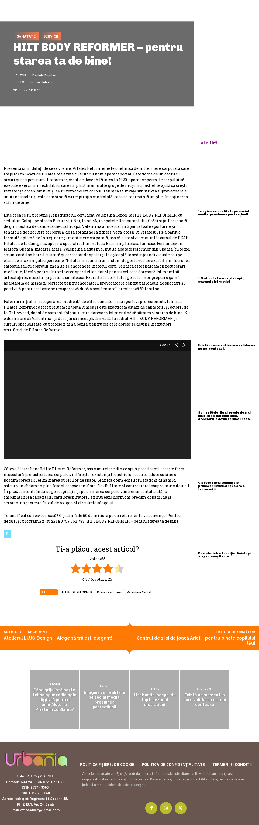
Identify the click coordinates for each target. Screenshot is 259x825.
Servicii (50, 36)
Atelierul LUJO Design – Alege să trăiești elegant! (58, 638)
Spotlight (204, 688)
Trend (104, 686)
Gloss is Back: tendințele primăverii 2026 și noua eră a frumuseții (221, 486)
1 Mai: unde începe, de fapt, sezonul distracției (221, 280)
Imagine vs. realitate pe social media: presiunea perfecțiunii (223, 212)
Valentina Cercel (139, 592)
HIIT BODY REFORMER (76, 592)
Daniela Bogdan (44, 75)
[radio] (76, 569)
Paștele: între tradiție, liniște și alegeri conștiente (224, 555)
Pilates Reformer (109, 592)
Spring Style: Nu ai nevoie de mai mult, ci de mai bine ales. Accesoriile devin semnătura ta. (224, 416)
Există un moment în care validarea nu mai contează (226, 347)
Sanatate (26, 36)
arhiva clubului (41, 82)
